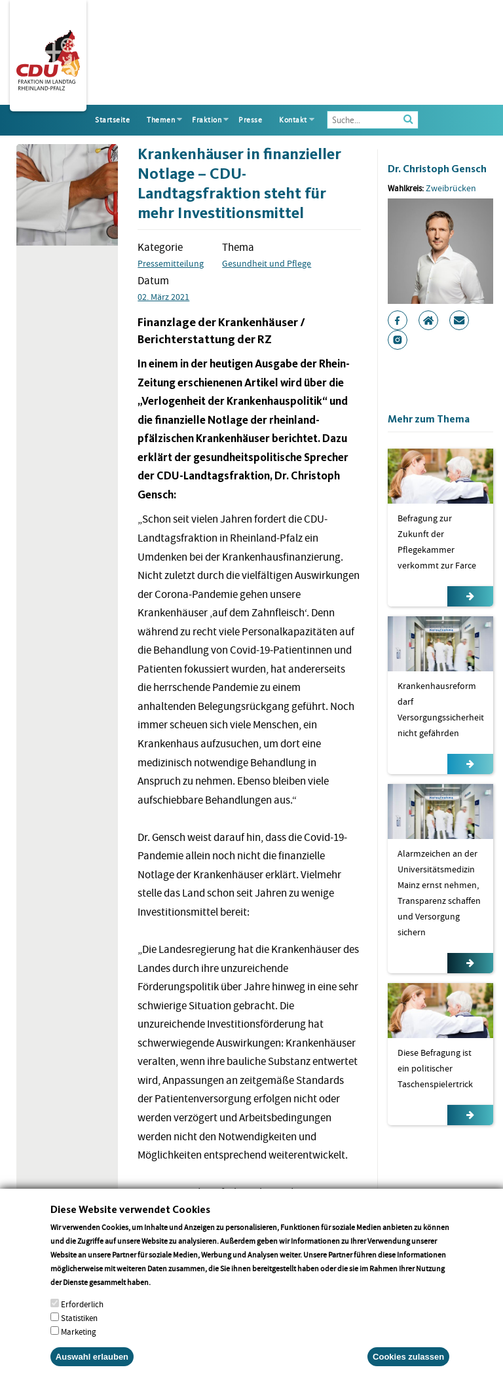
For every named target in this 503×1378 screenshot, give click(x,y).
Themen (161, 119)
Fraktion (206, 119)
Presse (250, 119)
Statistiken (79, 1332)
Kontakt (293, 119)
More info (169, 1296)
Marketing (78, 1346)
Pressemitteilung (171, 263)
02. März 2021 (163, 297)
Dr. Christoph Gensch (437, 168)
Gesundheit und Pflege (266, 263)
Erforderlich (82, 1318)
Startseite (112, 119)
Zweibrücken (451, 188)
